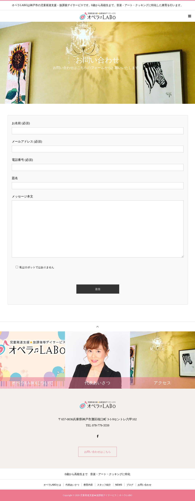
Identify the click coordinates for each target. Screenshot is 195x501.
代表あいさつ (72, 484)
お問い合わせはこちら (97, 451)
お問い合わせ (144, 484)
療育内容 (88, 484)
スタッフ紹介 (104, 484)
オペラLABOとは (52, 484)
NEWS (118, 484)
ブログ (129, 484)
